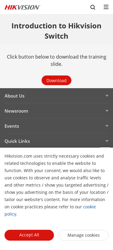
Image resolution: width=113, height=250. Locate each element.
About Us (14, 96)
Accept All (29, 235)
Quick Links (17, 141)
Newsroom (16, 111)
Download (56, 80)
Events (12, 126)
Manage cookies (83, 235)
